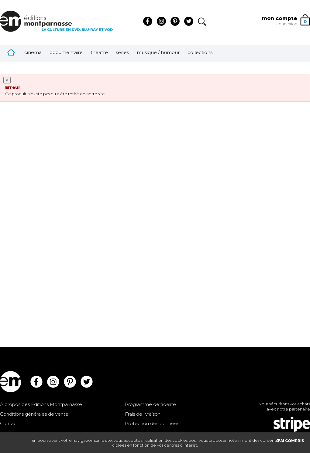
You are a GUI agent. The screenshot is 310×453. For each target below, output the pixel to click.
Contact (9, 423)
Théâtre (99, 52)
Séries (122, 52)
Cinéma (33, 52)
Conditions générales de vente (34, 414)
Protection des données (152, 423)
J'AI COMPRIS (290, 440)
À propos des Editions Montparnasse (41, 404)
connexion (286, 23)
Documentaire (66, 52)
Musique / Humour (158, 52)
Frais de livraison (142, 414)
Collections (200, 52)
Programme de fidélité (150, 404)
